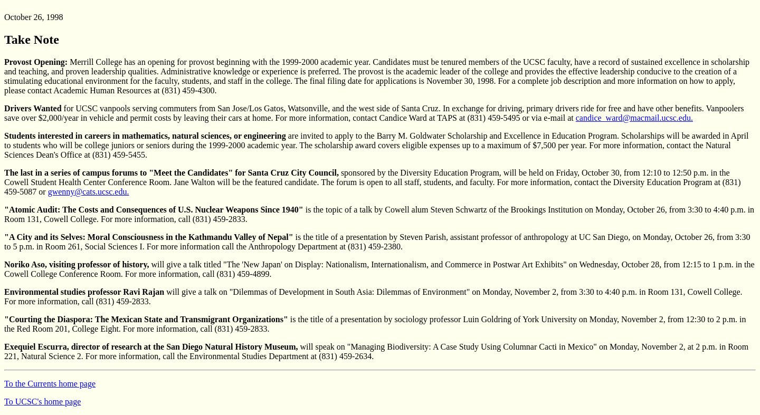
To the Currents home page (50, 383)
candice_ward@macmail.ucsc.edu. (634, 117)
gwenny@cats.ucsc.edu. (88, 191)
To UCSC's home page (42, 401)
